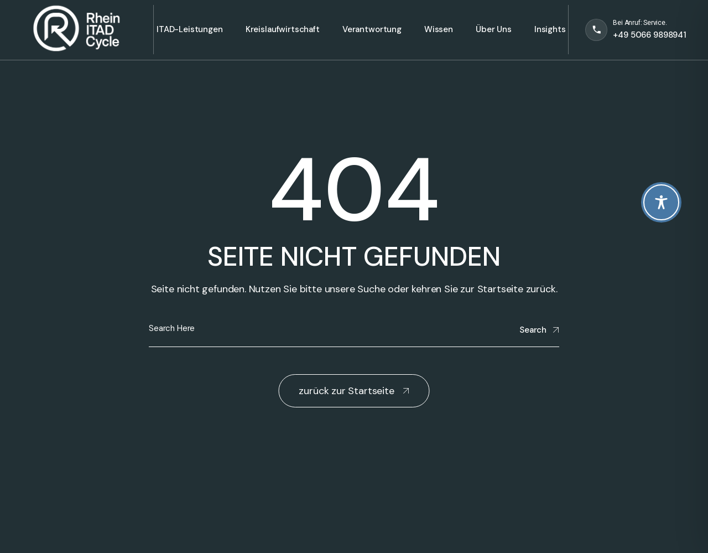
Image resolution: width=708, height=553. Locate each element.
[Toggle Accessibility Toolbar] (661, 202)
